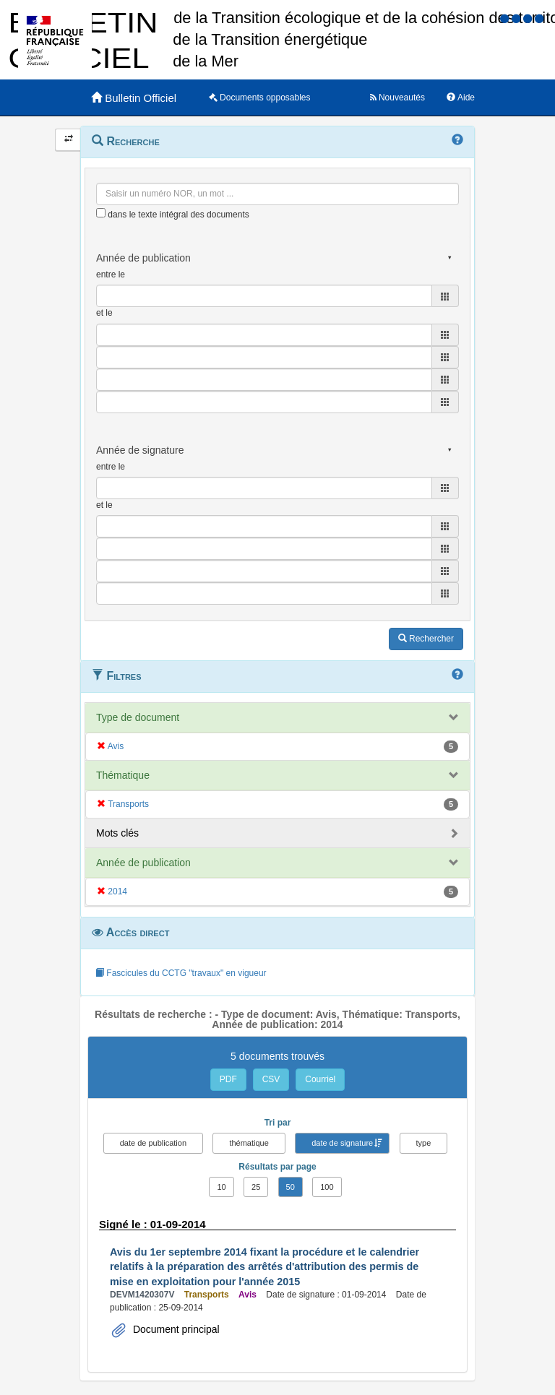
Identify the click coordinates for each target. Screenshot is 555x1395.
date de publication (153, 1143)
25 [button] (255, 1187)
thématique (248, 1143)
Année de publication (143, 862)
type (423, 1143)
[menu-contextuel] (101, 212)
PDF (228, 1079)
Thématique (123, 775)
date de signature (342, 1143)
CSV (271, 1079)
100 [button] (326, 1187)
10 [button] (221, 1187)
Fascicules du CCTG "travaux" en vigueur (181, 973)
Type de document (137, 717)
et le (104, 313)
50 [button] (290, 1187)
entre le (110, 274)
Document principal (175, 1329)
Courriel (320, 1079)
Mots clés (117, 833)
